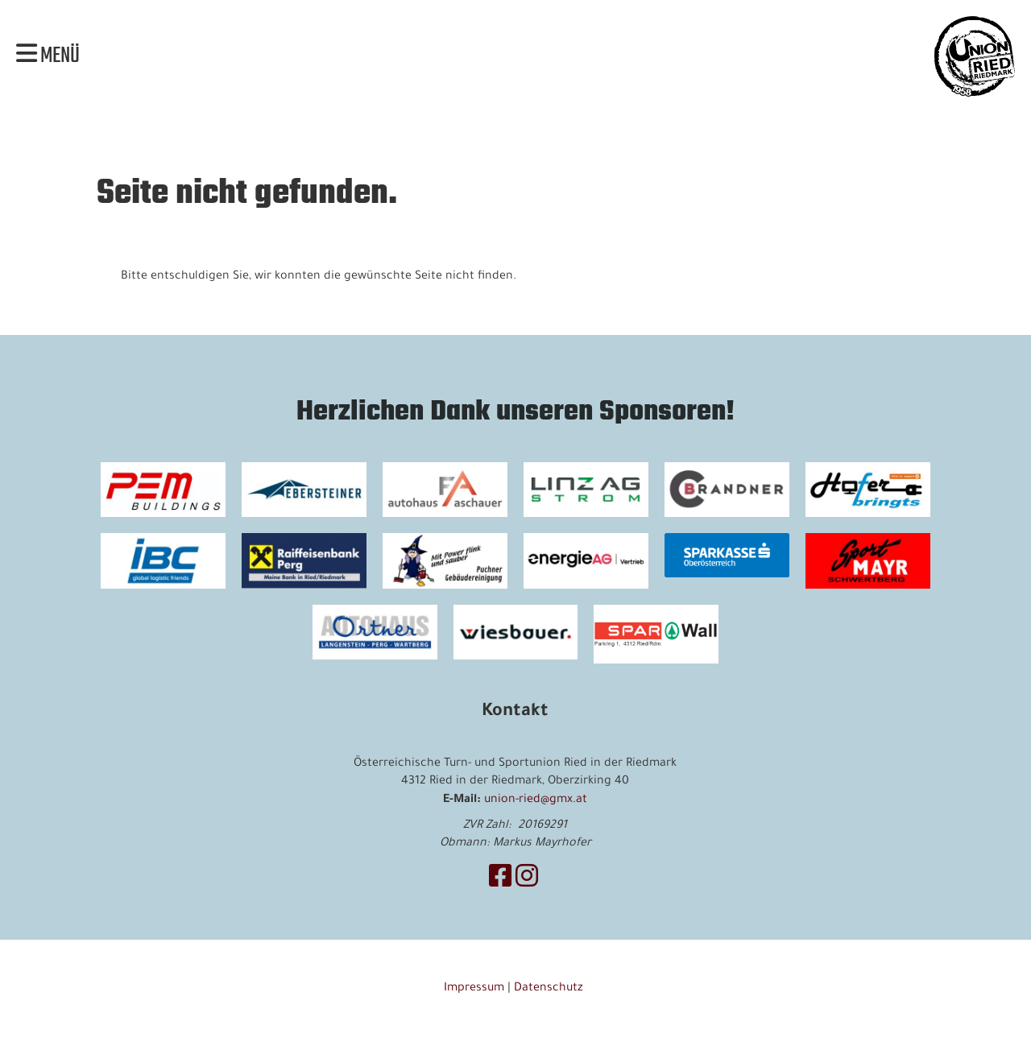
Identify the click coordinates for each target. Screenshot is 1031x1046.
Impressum (474, 988)
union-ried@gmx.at (535, 800)
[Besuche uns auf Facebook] (500, 881)
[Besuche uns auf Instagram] (527, 881)
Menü (48, 56)
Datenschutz (550, 988)
